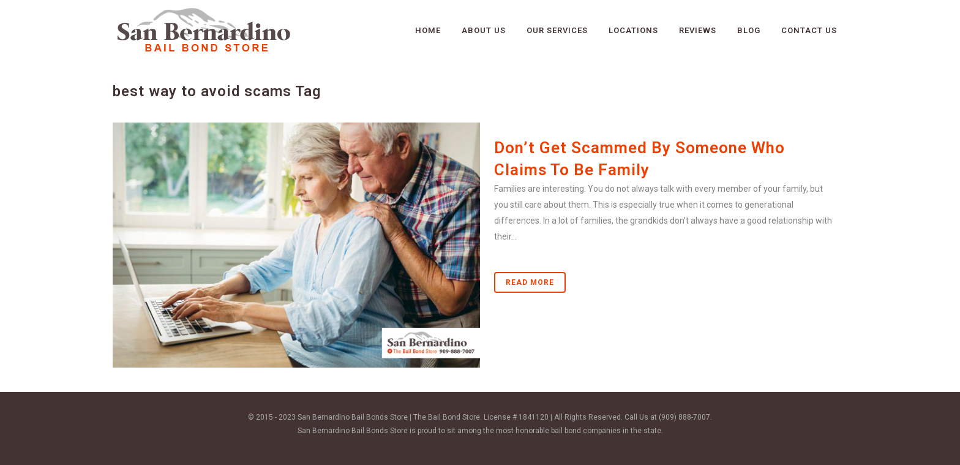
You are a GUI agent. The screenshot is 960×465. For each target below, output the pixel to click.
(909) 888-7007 (684, 417)
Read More (530, 282)
